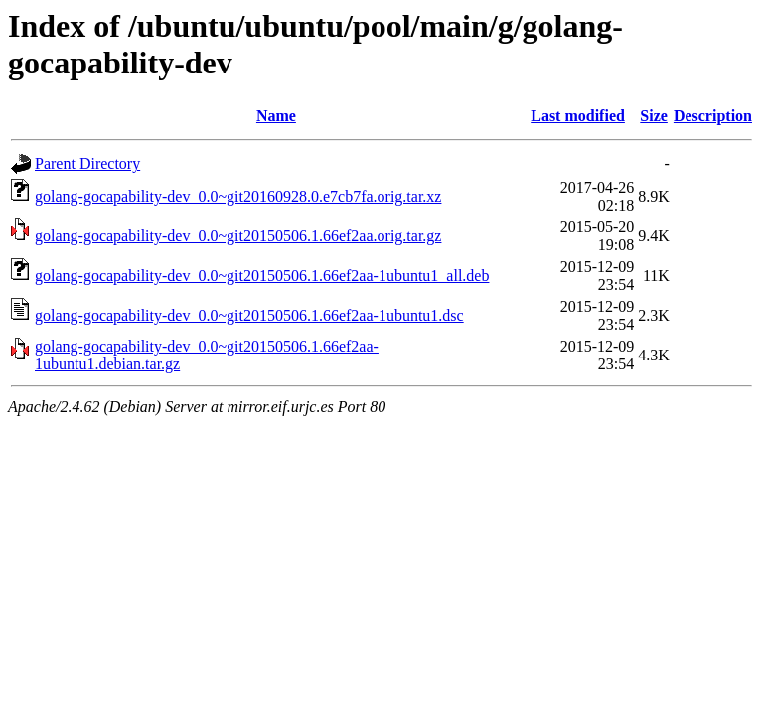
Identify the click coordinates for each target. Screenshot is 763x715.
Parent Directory (87, 163)
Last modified (578, 115)
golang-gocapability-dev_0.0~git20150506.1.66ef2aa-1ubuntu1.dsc (249, 315)
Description (713, 115)
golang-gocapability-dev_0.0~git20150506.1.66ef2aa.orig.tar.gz (238, 235)
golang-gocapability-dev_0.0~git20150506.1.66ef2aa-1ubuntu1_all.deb (262, 275)
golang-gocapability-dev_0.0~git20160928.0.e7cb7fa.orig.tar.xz (238, 196)
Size (654, 115)
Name (276, 115)
